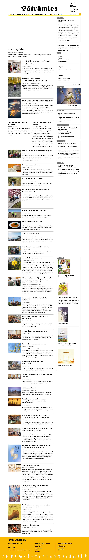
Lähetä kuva (77, 107)
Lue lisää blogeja (76, 84)
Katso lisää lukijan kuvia (74, 105)
